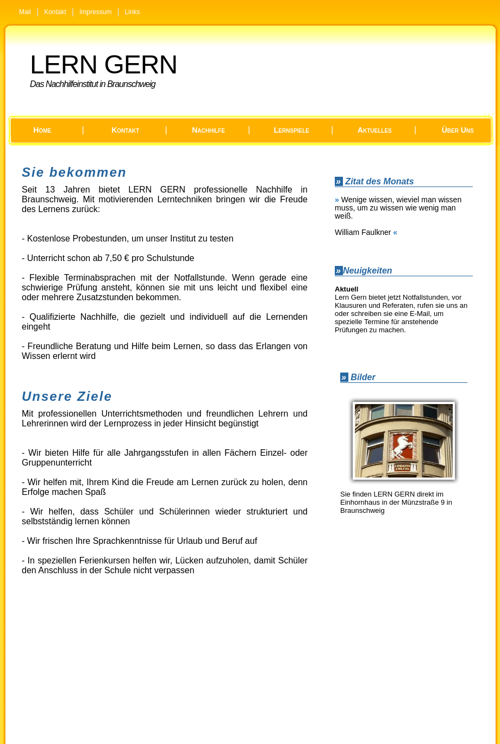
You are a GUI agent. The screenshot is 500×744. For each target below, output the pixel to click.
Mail (25, 12)
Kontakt (55, 12)
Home (42, 130)
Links (132, 12)
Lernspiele (291, 130)
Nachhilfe (208, 130)
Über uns (458, 130)
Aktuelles (375, 130)
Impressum (95, 12)
